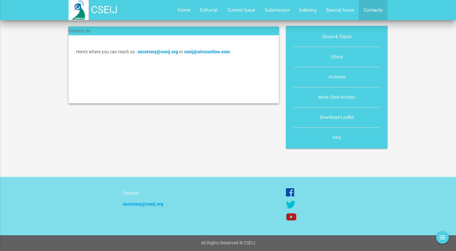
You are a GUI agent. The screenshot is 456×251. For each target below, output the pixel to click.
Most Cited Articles (336, 97)
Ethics (337, 56)
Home (184, 10)
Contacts (373, 10)
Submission (277, 10)
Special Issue (340, 10)
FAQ (337, 137)
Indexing (308, 10)
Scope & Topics (337, 36)
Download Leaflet (337, 117)
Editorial (209, 10)
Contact (131, 193)
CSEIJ (104, 10)
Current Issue (241, 10)
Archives (337, 76)
